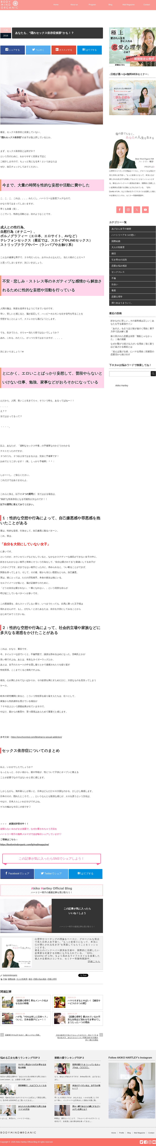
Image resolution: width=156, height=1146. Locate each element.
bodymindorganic (10, 975)
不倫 (5, 979)
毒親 (114, 290)
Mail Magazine (129, 5)
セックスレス (118, 272)
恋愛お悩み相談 (39, 979)
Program (92, 5)
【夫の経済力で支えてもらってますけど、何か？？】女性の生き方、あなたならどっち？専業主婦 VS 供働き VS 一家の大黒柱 (77, 1037)
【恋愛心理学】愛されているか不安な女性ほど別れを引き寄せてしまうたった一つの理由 (84, 1019)
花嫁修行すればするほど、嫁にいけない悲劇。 (23, 1035)
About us (74, 5)
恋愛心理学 (52, 979)
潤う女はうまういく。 (122, 303)
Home (56, 5)
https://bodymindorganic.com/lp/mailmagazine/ (24, 844)
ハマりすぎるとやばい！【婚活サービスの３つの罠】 (84, 1002)
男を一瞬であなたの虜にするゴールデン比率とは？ (86, 1107)
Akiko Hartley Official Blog (26, 1142)
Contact (146, 5)
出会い (115, 284)
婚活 (30, 979)
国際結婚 (11, 979)
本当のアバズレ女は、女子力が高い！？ (86, 1087)
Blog (110, 5)
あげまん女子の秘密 (121, 228)
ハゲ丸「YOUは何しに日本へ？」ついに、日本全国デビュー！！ (32, 1018)
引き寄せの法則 (119, 259)
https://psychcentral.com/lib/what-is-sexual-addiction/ (36, 737)
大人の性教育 (22, 979)
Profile (121, 1133)
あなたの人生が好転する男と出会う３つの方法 (32, 1107)
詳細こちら (94, 961)
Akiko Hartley (121, 385)
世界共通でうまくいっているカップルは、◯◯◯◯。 (86, 1066)
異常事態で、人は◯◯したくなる (32, 1085)
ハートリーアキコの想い (123, 235)
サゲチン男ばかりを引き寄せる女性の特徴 (32, 1066)
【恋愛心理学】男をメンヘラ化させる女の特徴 (32, 1002)
